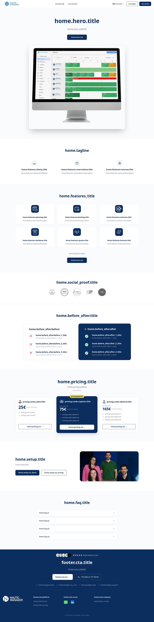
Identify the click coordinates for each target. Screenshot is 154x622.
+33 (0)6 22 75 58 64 (88, 577)
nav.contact (72, 4)
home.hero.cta (77, 37)
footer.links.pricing (40, 605)
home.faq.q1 (77, 513)
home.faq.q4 (77, 536)
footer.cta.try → (62, 577)
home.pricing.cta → (35, 426)
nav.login (132, 4)
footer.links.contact (101, 601)
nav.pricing (59, 4)
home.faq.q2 (77, 521)
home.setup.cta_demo (27, 472)
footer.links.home (40, 601)
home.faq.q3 (77, 528)
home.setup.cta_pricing (54, 473)
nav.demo (145, 4)
